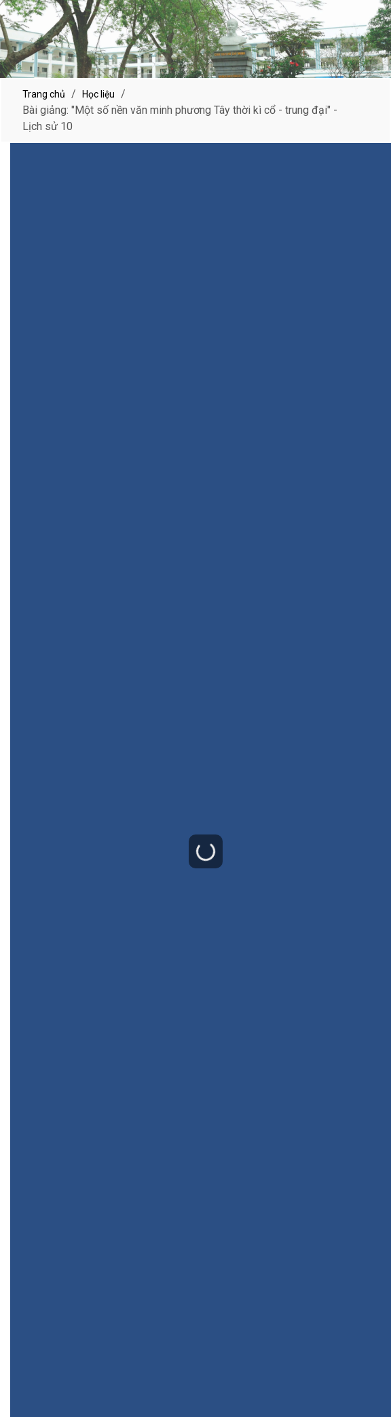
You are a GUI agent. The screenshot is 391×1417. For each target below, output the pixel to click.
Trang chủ (43, 94)
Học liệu (98, 94)
